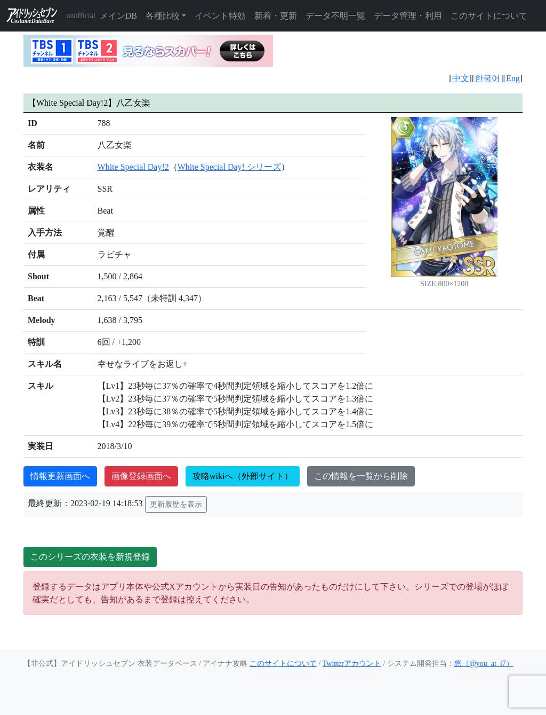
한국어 (487, 78)
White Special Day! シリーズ (229, 166)
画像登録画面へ (141, 476)
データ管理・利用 (408, 15)
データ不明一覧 (335, 15)
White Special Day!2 (133, 166)
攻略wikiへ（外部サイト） (242, 476)
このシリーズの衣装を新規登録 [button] (90, 556)
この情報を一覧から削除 (361, 476)
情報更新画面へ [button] (60, 476)
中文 (460, 78)
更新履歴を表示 (176, 504)
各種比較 (163, 15)
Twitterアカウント (352, 663)
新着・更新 (275, 15)
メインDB (118, 15)
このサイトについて (489, 15)
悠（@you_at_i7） (483, 663)
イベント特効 (220, 15)
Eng (513, 78)
